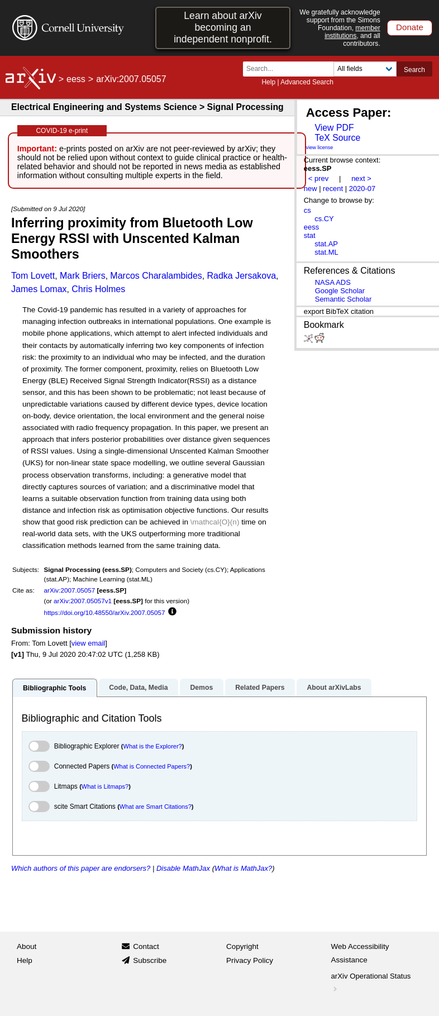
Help (268, 82)
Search (414, 70)
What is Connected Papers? (151, 766)
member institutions (352, 32)
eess (75, 79)
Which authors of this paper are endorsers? (80, 868)
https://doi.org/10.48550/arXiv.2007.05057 (104, 612)
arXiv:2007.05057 (70, 590)
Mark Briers (83, 275)
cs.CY (324, 218)
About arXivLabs (334, 687)
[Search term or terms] (291, 69)
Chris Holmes (98, 289)
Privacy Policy (249, 960)
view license (319, 147)
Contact (146, 946)
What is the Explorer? (152, 746)
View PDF (334, 127)
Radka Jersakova (241, 275)
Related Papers (259, 687)
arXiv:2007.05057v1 (83, 600)
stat (310, 235)
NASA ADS (333, 282)
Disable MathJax (183, 868)
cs (307, 210)
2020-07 (362, 188)
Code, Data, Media (138, 687)
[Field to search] (365, 69)
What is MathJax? (243, 868)
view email (88, 643)
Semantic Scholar (343, 299)
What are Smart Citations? (156, 806)
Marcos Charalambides (156, 275)
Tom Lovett (33, 275)
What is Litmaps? (105, 786)
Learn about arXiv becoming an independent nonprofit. (223, 27)
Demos (201, 687)
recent (333, 188)
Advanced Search (306, 82)
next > (361, 178)
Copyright (242, 946)
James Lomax (39, 289)
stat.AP (326, 244)
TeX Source (337, 137)
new (310, 188)
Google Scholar (340, 291)
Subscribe (149, 960)
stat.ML (326, 252)
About (26, 946)
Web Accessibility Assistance (360, 953)
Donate (409, 27)
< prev (318, 178)
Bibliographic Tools (54, 688)
